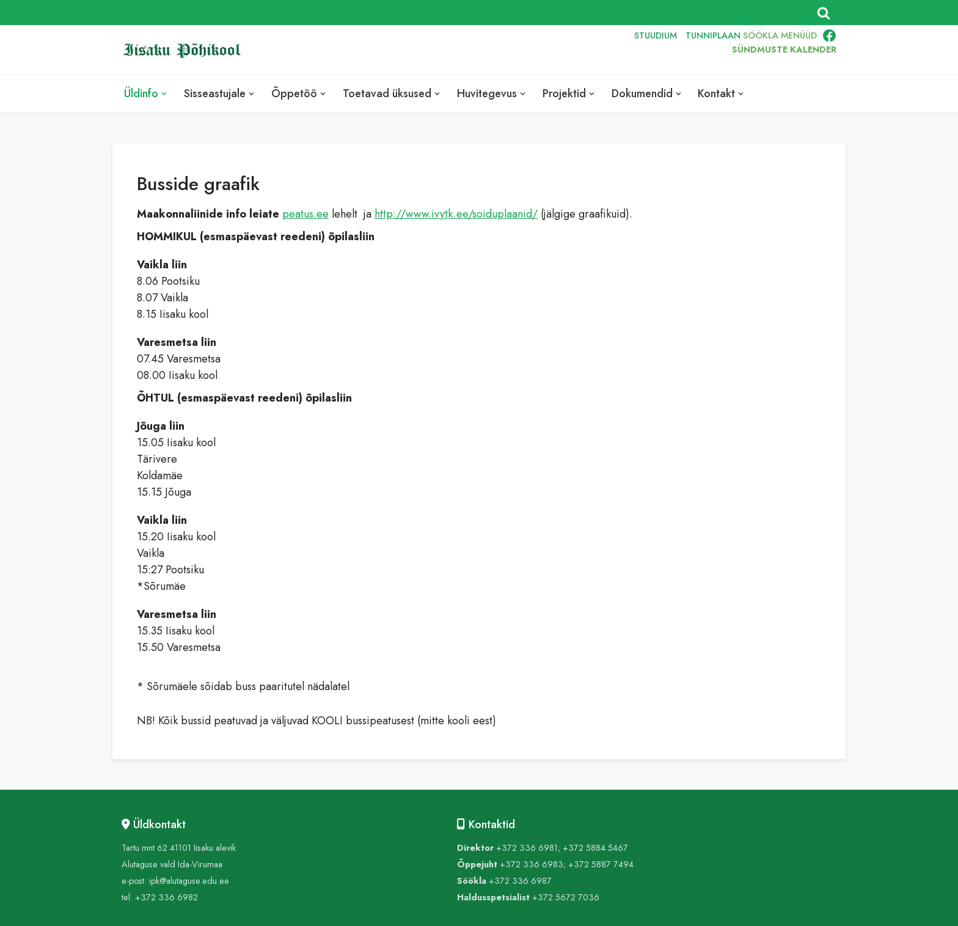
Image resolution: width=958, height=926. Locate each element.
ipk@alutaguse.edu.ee (189, 881)
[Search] (823, 13)
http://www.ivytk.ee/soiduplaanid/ (456, 214)
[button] (164, 94)
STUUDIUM (655, 35)
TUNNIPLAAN (713, 35)
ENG (570, 50)
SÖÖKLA (760, 35)
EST (542, 50)
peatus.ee (305, 214)
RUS (599, 50)
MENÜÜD (799, 35)
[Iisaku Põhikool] (186, 50)
